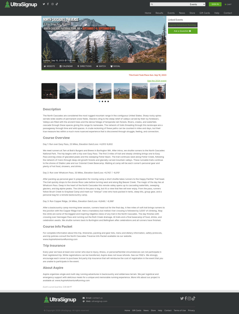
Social (115, 66)
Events (171, 13)
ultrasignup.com (99, 301)
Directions (84, 66)
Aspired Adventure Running (182, 25)
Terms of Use (180, 310)
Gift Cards (204, 13)
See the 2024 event (156, 80)
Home (148, 13)
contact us (97, 298)
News (182, 13)
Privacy (191, 310)
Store (192, 13)
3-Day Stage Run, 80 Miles (57, 24)
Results (159, 13)
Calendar (66, 66)
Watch (101, 66)
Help (216, 13)
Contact (228, 13)
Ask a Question (182, 31)
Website (49, 66)
